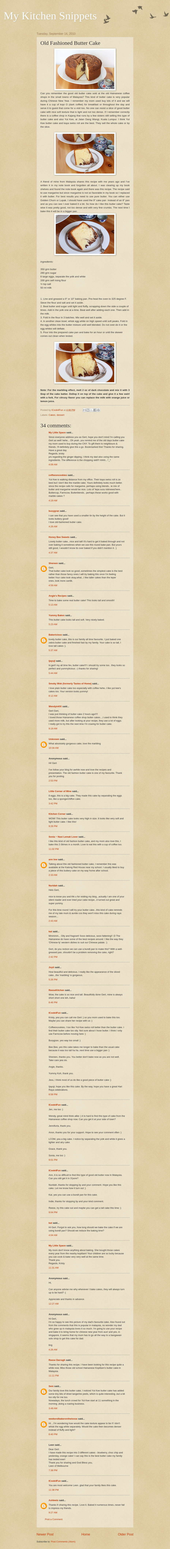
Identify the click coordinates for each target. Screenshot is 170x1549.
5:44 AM (53, 673)
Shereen (53, 563)
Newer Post (45, 1534)
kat (50, 931)
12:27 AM (53, 1303)
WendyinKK (56, 706)
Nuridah (53, 885)
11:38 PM (54, 1489)
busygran (54, 511)
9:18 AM (53, 728)
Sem (51, 1386)
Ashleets (53, 1500)
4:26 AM (53, 526)
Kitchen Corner (57, 814)
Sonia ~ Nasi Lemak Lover (63, 836)
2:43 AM (53, 920)
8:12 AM (53, 695)
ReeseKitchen (56, 990)
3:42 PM (53, 803)
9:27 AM (53, 1512)
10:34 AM (53, 748)
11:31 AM (53, 1267)
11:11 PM (54, 1375)
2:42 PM (53, 957)
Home (85, 1534)
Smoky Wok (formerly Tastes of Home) (70, 683)
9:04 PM (53, 1212)
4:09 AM (53, 464)
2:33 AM (53, 875)
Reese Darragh (57, 1360)
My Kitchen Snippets (50, 16)
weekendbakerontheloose (63, 1418)
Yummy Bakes (57, 615)
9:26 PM (53, 826)
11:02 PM (54, 849)
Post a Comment (54, 1519)
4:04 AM (53, 1235)
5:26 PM (53, 979)
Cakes (52, 415)
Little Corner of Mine (60, 791)
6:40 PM (53, 1434)
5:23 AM (53, 624)
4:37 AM (53, 552)
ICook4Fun (55, 1012)
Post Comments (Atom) (63, 1541)
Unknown (54, 739)
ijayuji (52, 660)
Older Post (125, 1534)
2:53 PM (53, 780)
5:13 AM (53, 604)
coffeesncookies (58, 475)
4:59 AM (53, 585)
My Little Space (57, 432)
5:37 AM (53, 650)
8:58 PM (53, 1094)
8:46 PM (53, 1002)
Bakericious (55, 634)
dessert (60, 415)
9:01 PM (53, 1159)
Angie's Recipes (58, 595)
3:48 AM (53, 1408)
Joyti (51, 967)
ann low (53, 859)
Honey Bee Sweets (59, 537)
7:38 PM (53, 1470)
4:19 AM (53, 500)
